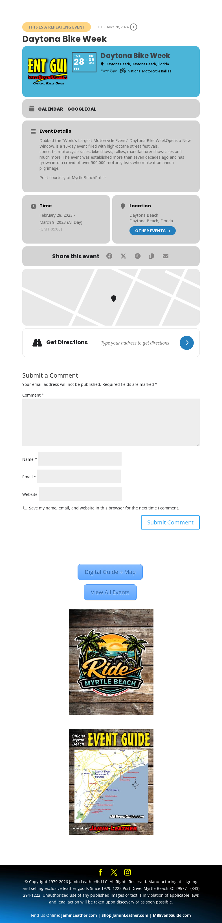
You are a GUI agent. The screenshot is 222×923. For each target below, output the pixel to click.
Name (29, 459)
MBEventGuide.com (172, 915)
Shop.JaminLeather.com (125, 915)
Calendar (50, 109)
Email (29, 476)
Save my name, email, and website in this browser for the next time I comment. (104, 508)
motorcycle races (74, 151)
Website (30, 494)
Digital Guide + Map (110, 572)
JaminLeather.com (79, 915)
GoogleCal (81, 109)
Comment (33, 395)
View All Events (110, 592)
